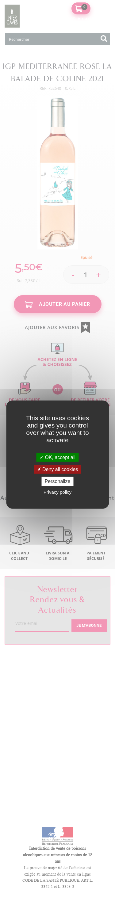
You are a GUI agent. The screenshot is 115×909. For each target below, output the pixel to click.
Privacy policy (58, 491)
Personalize (58, 481)
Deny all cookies (57, 469)
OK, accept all (57, 457)
